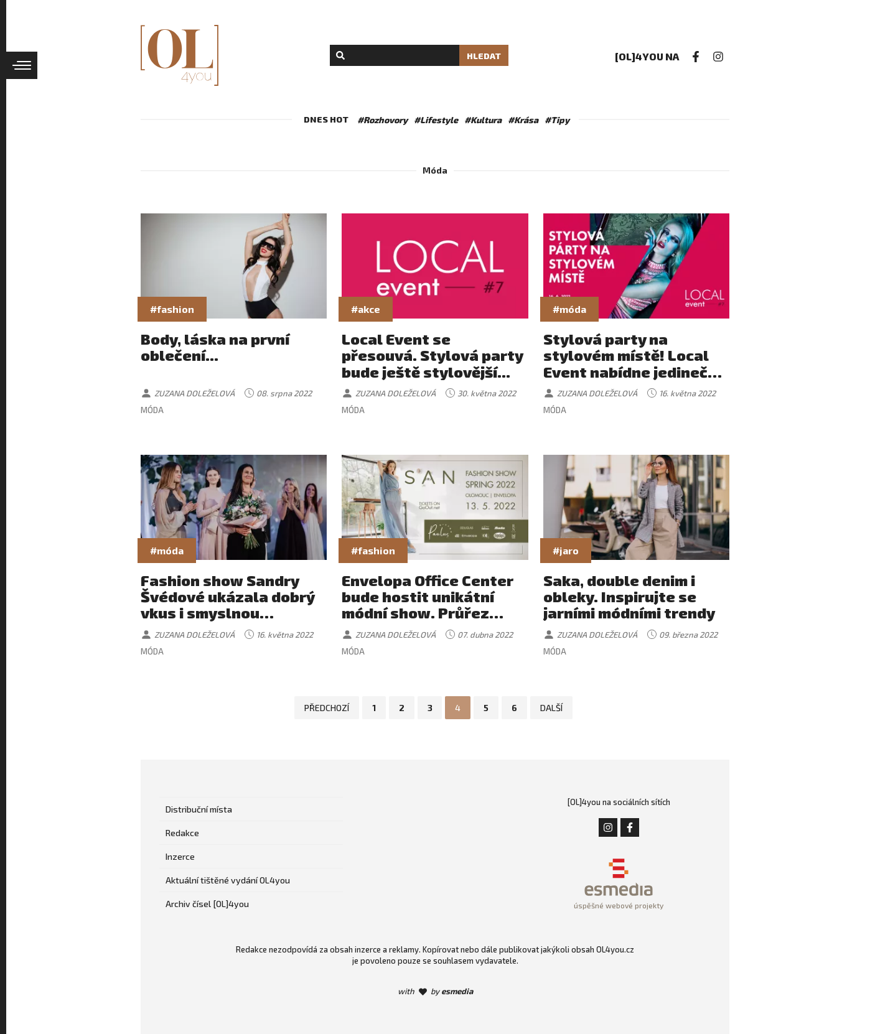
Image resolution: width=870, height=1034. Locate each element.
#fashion (172, 309)
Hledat (484, 55)
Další (552, 707)
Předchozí (326, 707)
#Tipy (557, 119)
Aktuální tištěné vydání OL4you (228, 880)
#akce (365, 309)
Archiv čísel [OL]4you (207, 903)
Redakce (182, 832)
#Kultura (483, 119)
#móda (569, 309)
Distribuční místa (199, 809)
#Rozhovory (382, 119)
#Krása (523, 119)
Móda (152, 410)
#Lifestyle (436, 119)
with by (435, 991)
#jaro (566, 550)
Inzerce (180, 856)
